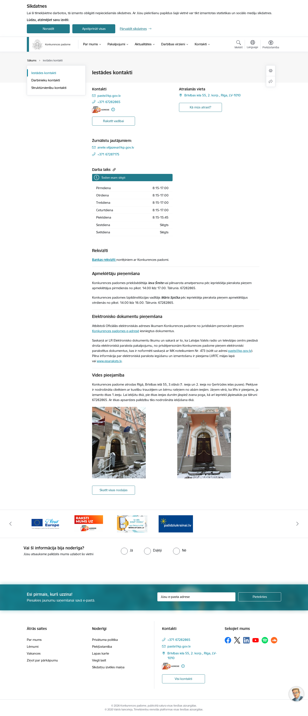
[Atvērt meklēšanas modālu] (238, 45)
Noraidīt (48, 29)
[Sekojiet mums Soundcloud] (274, 640)
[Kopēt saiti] (114, 169)
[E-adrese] (100, 109)
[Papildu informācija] (113, 109)
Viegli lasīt (99, 660)
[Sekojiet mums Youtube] (255, 640)
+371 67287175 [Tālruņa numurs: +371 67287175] (108, 154)
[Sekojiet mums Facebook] (228, 640)
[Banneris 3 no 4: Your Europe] (45, 523)
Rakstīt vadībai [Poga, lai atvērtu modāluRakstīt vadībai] (113, 121)
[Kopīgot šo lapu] (270, 81)
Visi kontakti (183, 679)
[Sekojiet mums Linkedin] (246, 640)
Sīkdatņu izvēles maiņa (108, 667)
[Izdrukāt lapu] (270, 70)
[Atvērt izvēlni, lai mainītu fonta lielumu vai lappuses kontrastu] (270, 45)
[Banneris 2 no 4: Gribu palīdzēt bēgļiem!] (176, 523)
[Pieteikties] (259, 596)
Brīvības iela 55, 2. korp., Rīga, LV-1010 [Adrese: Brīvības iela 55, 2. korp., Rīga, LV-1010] (212, 95)
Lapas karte (100, 653)
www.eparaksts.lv (109, 361)
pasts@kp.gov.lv (239, 351)
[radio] (127, 550)
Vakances (34, 653)
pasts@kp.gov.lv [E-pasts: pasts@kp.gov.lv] (109, 96)
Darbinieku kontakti (45, 80)
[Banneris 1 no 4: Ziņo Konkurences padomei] (132, 523)
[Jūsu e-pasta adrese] (196, 596)
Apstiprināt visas (94, 29)
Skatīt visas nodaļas (113, 490)
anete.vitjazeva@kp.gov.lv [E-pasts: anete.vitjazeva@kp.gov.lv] (115, 147)
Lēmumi (32, 647)
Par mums (34, 640)
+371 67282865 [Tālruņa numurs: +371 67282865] (108, 102)
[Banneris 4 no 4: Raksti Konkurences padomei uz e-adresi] (88, 523)
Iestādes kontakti (43, 73)
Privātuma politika (105, 640)
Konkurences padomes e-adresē (115, 331)
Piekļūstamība (102, 647)
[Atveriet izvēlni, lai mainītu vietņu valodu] (252, 45)
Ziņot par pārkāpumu (42, 660)
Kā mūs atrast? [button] (200, 107)
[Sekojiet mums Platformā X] (237, 640)
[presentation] (35, 568)
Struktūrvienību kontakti (48, 88)
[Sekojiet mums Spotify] (265, 640)
